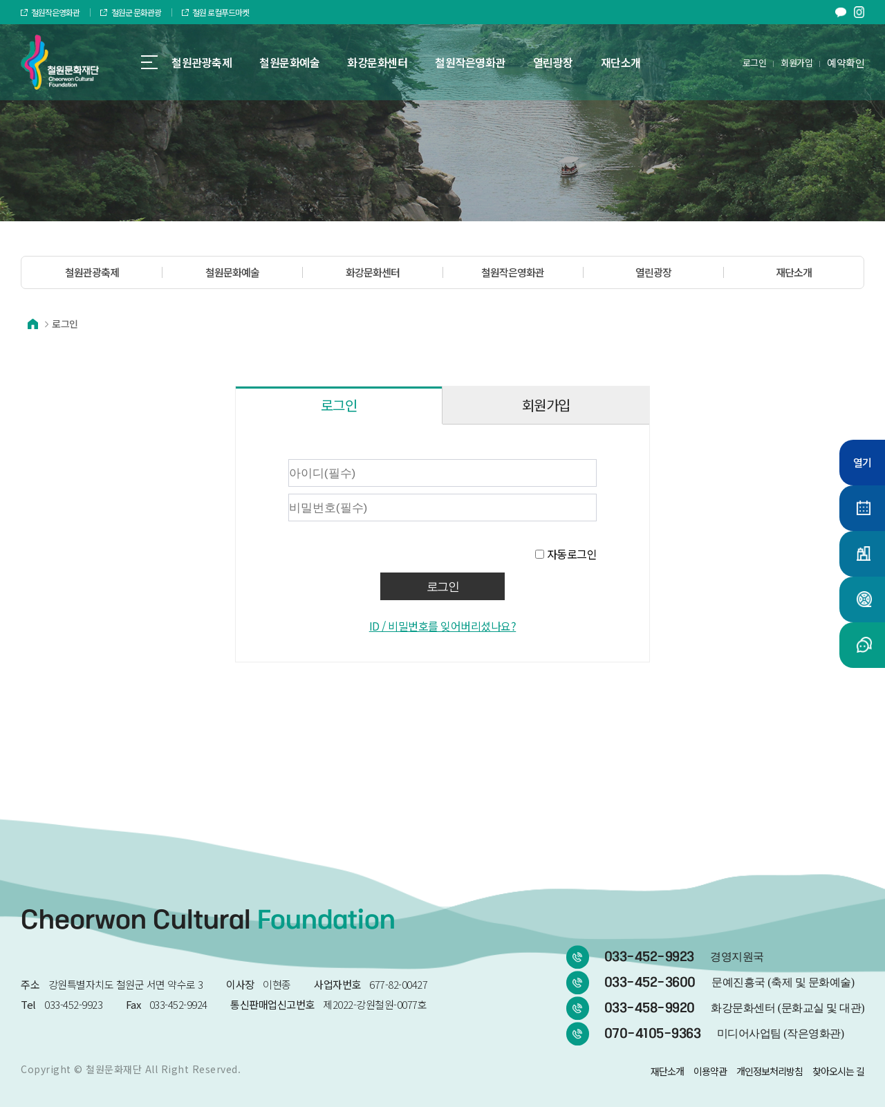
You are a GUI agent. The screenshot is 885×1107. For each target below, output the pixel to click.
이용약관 (710, 1071)
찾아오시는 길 (838, 1071)
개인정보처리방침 (769, 1071)
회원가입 (796, 62)
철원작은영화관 (50, 12)
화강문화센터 (373, 272)
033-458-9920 (734, 1008)
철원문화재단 (114, 1069)
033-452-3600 (729, 982)
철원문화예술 (232, 272)
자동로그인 (572, 554)
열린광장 (653, 272)
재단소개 (794, 272)
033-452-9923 (684, 957)
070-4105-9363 (724, 1034)
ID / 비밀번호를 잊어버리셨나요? (442, 625)
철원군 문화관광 (130, 12)
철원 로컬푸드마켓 (215, 12)
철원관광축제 (92, 272)
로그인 (755, 62)
